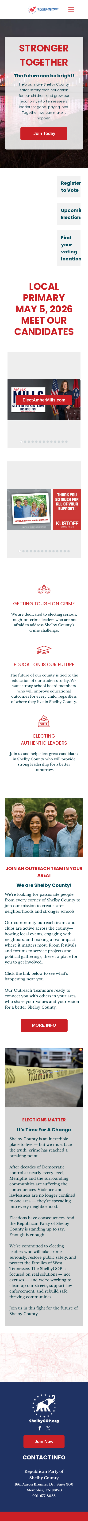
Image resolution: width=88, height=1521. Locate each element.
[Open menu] (71, 9)
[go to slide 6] (40, 442)
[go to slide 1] (21, 442)
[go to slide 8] (48, 442)
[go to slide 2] (25, 442)
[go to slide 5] (36, 442)
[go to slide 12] (63, 442)
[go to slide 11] (59, 442)
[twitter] (48, 1429)
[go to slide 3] (29, 442)
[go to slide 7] (44, 442)
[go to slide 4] (33, 442)
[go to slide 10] (55, 442)
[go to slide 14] (68, 551)
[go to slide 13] (66, 442)
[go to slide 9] (51, 442)
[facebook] (40, 1429)
